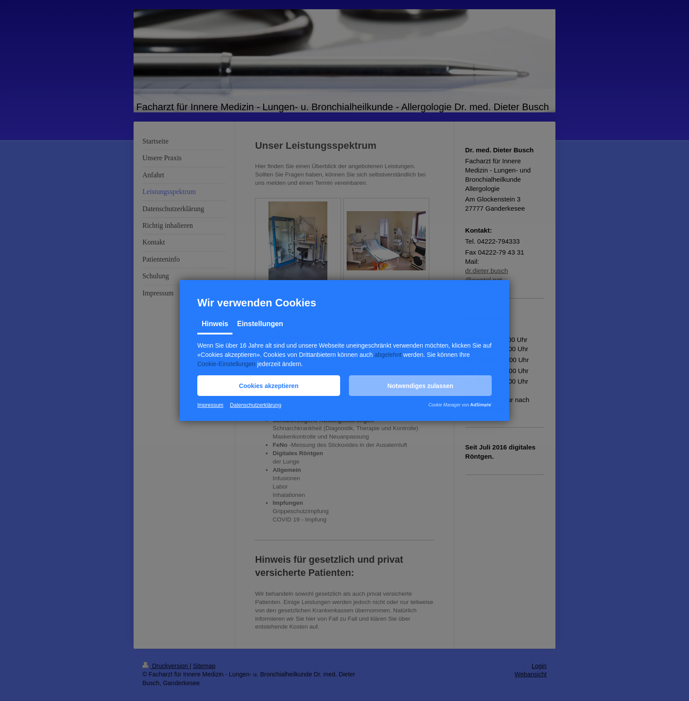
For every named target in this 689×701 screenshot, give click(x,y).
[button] (268, 385)
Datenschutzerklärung (255, 405)
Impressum (210, 405)
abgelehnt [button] (388, 354)
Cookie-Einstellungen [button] (226, 363)
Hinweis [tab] (215, 323)
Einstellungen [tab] (260, 323)
